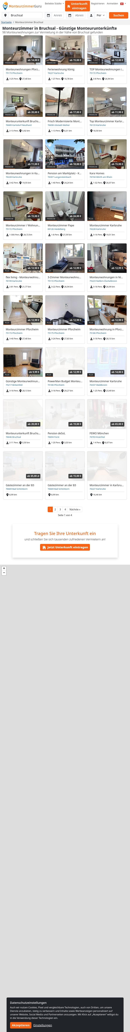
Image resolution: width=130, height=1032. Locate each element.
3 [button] (60, 509)
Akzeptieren (21, 1025)
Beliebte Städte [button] (53, 3)
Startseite (6, 22)
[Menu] (123, 3)
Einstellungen (42, 1025)
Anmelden (112, 3)
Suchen (118, 15)
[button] (75, 509)
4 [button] (65, 509)
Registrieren (97, 3)
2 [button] (55, 509)
